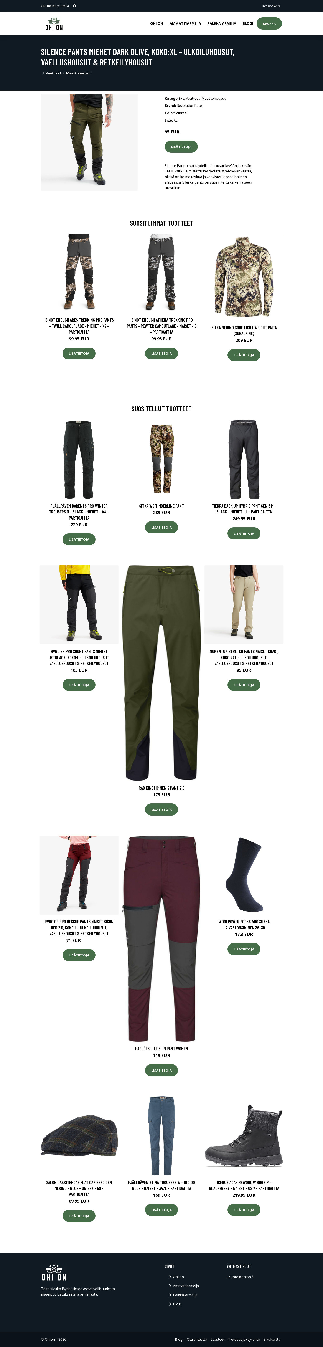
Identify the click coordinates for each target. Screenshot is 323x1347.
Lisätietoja (181, 146)
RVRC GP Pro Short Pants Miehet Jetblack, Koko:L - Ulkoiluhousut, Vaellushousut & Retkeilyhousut (79, 656)
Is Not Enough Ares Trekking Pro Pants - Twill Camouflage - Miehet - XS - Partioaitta (79, 325)
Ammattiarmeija (185, 23)
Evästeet (217, 1338)
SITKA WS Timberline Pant (161, 505)
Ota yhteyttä (197, 1338)
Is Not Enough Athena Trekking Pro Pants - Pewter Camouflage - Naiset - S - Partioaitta (161, 325)
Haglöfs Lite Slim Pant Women (161, 1048)
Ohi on (156, 23)
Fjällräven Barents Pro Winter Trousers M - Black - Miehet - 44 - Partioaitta (79, 511)
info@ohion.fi (269, 6)
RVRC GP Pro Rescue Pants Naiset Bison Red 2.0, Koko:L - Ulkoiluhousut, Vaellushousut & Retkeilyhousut (79, 926)
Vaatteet (53, 72)
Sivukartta (272, 1338)
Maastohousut (78, 72)
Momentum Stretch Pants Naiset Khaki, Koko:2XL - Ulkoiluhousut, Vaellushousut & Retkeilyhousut (244, 656)
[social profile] (74, 6)
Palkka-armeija (222, 23)
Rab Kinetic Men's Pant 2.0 (162, 787)
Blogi (248, 23)
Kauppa (269, 23)
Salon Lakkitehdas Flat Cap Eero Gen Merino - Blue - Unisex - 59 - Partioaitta (79, 1187)
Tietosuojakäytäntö (244, 1338)
